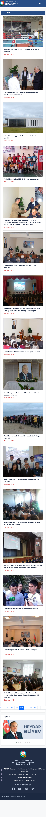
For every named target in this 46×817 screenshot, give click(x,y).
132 (30, 708)
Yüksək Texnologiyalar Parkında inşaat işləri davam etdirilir (21, 137)
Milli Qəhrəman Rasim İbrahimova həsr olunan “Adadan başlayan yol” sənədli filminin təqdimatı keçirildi (23, 567)
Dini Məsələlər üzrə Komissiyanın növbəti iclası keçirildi (20, 266)
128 (12, 708)
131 (26, 708)
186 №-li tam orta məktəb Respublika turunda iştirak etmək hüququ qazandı (22, 523)
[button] (17, 742)
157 (43, 708)
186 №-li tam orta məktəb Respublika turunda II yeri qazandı (22, 480)
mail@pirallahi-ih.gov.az (24, 777)
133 (35, 708)
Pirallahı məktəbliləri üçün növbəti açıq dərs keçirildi (22, 352)
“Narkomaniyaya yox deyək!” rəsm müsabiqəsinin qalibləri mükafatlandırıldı (21, 94)
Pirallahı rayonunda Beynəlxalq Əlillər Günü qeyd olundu (20, 651)
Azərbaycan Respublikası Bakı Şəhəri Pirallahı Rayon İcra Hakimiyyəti (12, 3)
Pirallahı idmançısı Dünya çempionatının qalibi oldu (21, 609)
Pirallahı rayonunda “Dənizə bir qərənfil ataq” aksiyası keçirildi (22, 437)
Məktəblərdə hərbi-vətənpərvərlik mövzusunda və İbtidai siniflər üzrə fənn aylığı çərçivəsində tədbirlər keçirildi (22, 695)
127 (7, 708)
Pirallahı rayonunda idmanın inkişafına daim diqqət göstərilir (21, 50)
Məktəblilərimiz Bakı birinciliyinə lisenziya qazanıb (21, 179)
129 (17, 708)
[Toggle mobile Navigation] (43, 3)
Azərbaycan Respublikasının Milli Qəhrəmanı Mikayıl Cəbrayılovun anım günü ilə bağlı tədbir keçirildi (22, 310)
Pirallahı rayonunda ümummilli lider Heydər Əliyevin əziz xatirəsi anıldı (22, 394)
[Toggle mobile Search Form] (40, 3)
